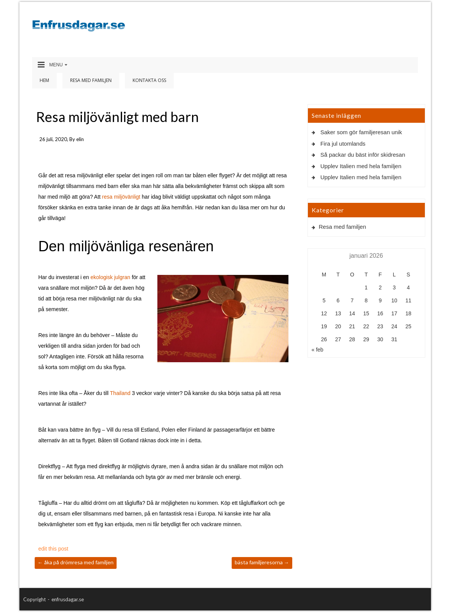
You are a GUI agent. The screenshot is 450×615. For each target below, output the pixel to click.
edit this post (53, 549)
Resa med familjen (91, 80)
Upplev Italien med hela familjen (361, 166)
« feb (317, 350)
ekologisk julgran (110, 277)
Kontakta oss (149, 80)
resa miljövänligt (121, 197)
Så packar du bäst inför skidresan (362, 154)
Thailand (120, 393)
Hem (44, 80)
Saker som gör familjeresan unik (361, 132)
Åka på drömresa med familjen (76, 562)
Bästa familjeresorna (262, 562)
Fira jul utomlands (342, 143)
